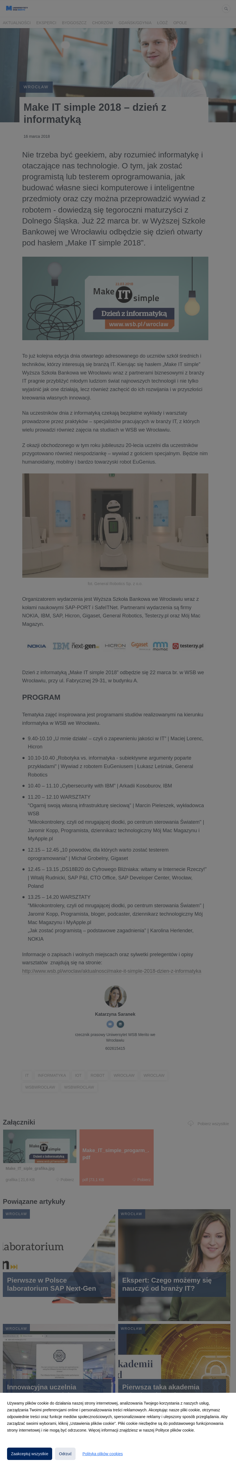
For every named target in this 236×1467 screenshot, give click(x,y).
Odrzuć (65, 1454)
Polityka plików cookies (102, 1454)
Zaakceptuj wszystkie (29, 1454)
